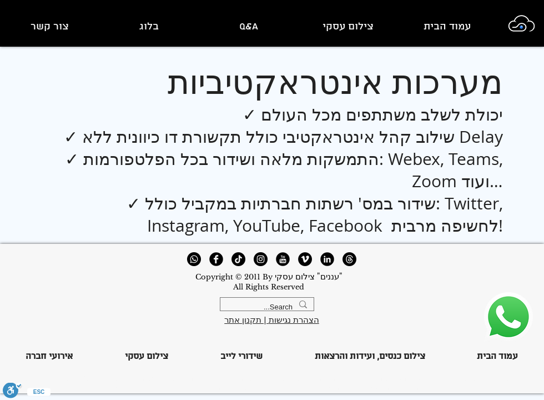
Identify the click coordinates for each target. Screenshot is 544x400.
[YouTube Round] (283, 259)
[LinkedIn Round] (327, 259)
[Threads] (349, 259)
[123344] (508, 317)
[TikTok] (238, 259)
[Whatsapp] (194, 259)
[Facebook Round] (216, 259)
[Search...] (268, 307)
